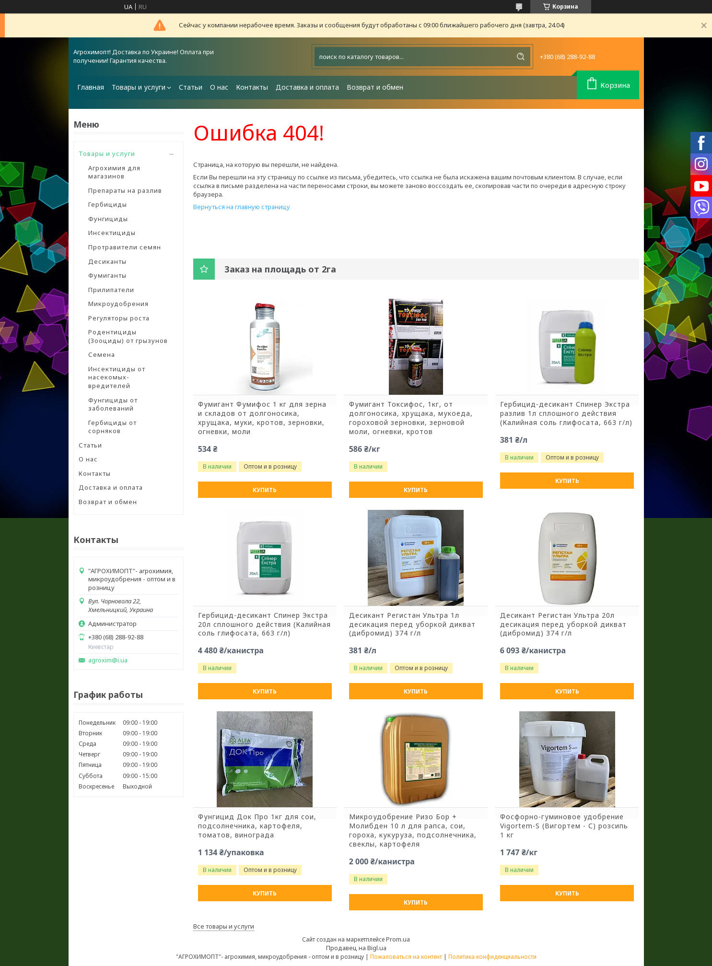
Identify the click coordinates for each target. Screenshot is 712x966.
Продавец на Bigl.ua (356, 947)
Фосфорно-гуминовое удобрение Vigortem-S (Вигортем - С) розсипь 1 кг (564, 826)
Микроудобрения (118, 303)
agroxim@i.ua (108, 660)
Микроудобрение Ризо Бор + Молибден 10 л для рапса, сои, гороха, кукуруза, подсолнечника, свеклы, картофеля (413, 830)
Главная (90, 87)
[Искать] (520, 56)
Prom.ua (398, 939)
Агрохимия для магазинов (114, 172)
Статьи (190, 87)
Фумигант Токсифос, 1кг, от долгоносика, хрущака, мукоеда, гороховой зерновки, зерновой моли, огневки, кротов (411, 418)
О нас (219, 87)
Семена (101, 354)
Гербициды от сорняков (112, 427)
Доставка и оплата (307, 87)
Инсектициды (112, 232)
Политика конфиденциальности (492, 957)
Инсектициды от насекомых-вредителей (116, 377)
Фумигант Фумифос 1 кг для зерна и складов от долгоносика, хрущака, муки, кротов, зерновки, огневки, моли (262, 418)
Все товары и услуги (223, 926)
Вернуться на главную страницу (241, 206)
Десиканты (107, 261)
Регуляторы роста (119, 318)
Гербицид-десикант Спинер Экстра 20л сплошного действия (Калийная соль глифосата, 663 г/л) (264, 624)
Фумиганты (107, 275)
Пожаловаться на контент (406, 957)
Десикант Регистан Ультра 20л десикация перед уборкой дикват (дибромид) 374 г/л (563, 624)
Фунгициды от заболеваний (113, 404)
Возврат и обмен (375, 87)
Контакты (252, 87)
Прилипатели (111, 289)
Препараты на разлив (125, 190)
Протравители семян (124, 247)
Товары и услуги (138, 87)
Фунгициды (108, 218)
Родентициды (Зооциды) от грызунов (128, 336)
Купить (265, 490)
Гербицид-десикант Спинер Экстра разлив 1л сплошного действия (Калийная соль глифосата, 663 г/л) (566, 413)
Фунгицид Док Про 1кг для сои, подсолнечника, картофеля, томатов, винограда (257, 826)
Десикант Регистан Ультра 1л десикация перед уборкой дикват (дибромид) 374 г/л (412, 624)
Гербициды (107, 204)
